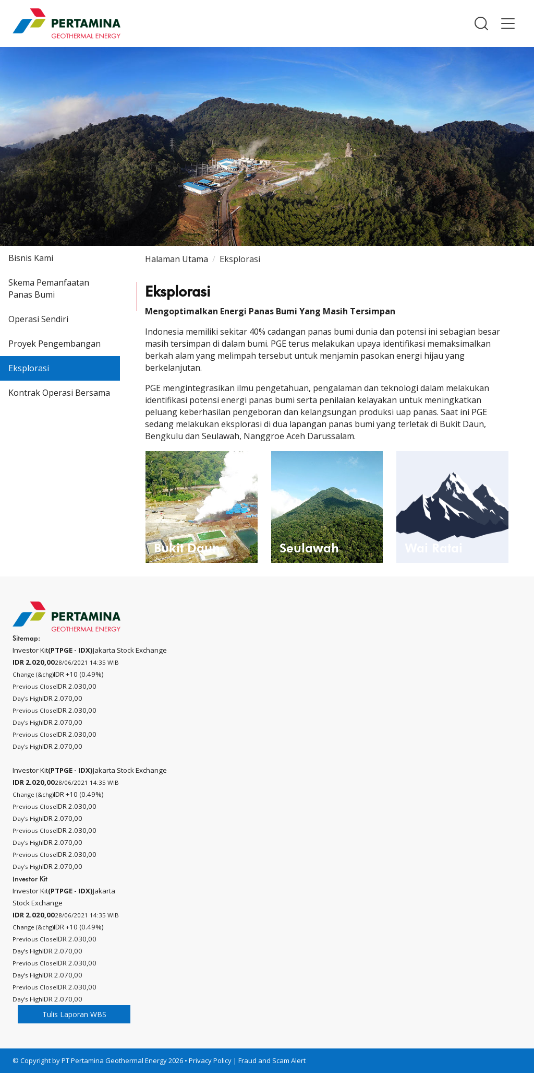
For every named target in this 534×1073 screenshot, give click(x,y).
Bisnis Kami (30, 258)
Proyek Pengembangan (54, 343)
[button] (481, 23)
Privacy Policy (210, 1060)
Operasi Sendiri (38, 319)
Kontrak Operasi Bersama (59, 392)
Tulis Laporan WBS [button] (74, 1014)
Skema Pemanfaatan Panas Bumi (48, 288)
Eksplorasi (28, 368)
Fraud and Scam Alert (272, 1060)
